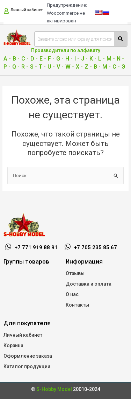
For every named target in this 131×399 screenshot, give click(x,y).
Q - (16, 66)
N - (120, 58)
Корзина (13, 345)
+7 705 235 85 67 (95, 247)
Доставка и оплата (88, 284)
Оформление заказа (27, 356)
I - (76, 58)
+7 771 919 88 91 (36, 247)
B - (16, 58)
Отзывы (75, 273)
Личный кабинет (26, 10)
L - (101, 58)
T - (42, 66)
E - (42, 58)
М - (106, 66)
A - (7, 58)
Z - (88, 66)
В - (97, 66)
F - (51, 58)
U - (51, 66)
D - (34, 58)
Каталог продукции (26, 366)
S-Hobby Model (54, 389)
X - (79, 66)
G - (60, 58)
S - (33, 66)
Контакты (77, 305)
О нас (72, 294)
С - (116, 66)
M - (111, 58)
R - (24, 66)
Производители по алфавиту (65, 50)
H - (69, 58)
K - (92, 58)
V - (60, 66)
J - (84, 58)
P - (6, 66)
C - (25, 58)
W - (69, 66)
